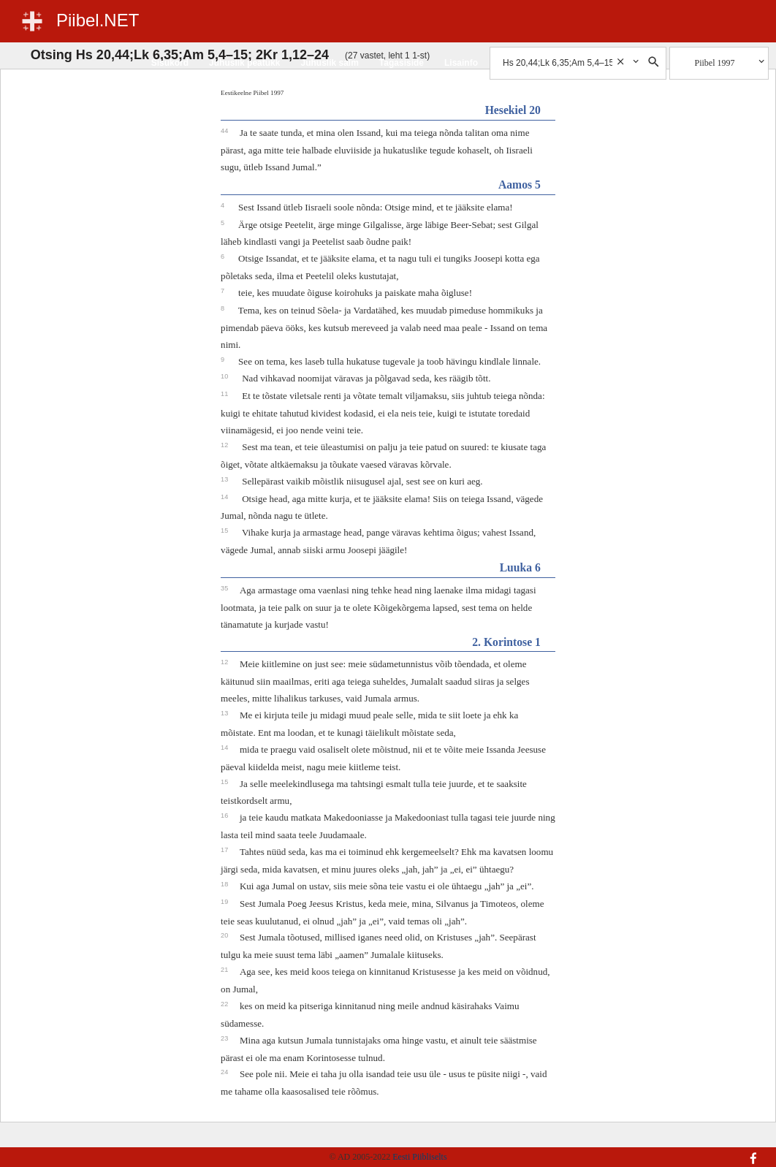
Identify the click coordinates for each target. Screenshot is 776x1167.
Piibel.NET (97, 20)
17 (225, 850)
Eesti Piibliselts (419, 1157)
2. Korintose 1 (506, 642)
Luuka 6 (520, 567)
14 (225, 497)
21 (225, 969)
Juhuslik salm (329, 63)
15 (225, 530)
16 (225, 815)
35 (225, 588)
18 (225, 884)
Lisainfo (461, 63)
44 (225, 130)
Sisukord (170, 63)
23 (225, 1038)
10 (225, 376)
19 (225, 901)
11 (225, 394)
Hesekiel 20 (513, 110)
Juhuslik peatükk (244, 63)
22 (225, 1004)
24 (225, 1072)
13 (225, 479)
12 (225, 445)
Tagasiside (401, 63)
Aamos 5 (519, 184)
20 (225, 935)
